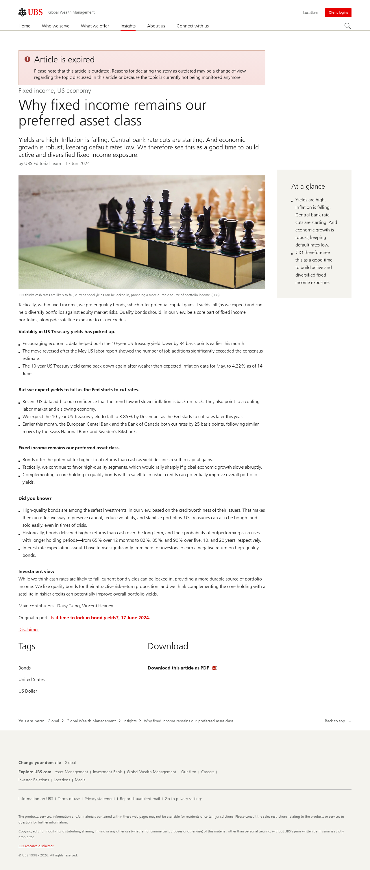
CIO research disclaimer (35, 846)
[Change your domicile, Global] (70, 762)
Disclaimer (28, 629)
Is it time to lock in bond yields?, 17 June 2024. (100, 617)
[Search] (348, 26)
